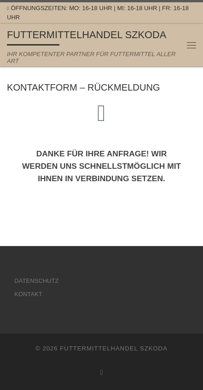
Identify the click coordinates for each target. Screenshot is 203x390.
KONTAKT (28, 294)
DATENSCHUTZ (36, 280)
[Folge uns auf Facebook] (101, 372)
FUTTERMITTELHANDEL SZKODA (114, 348)
